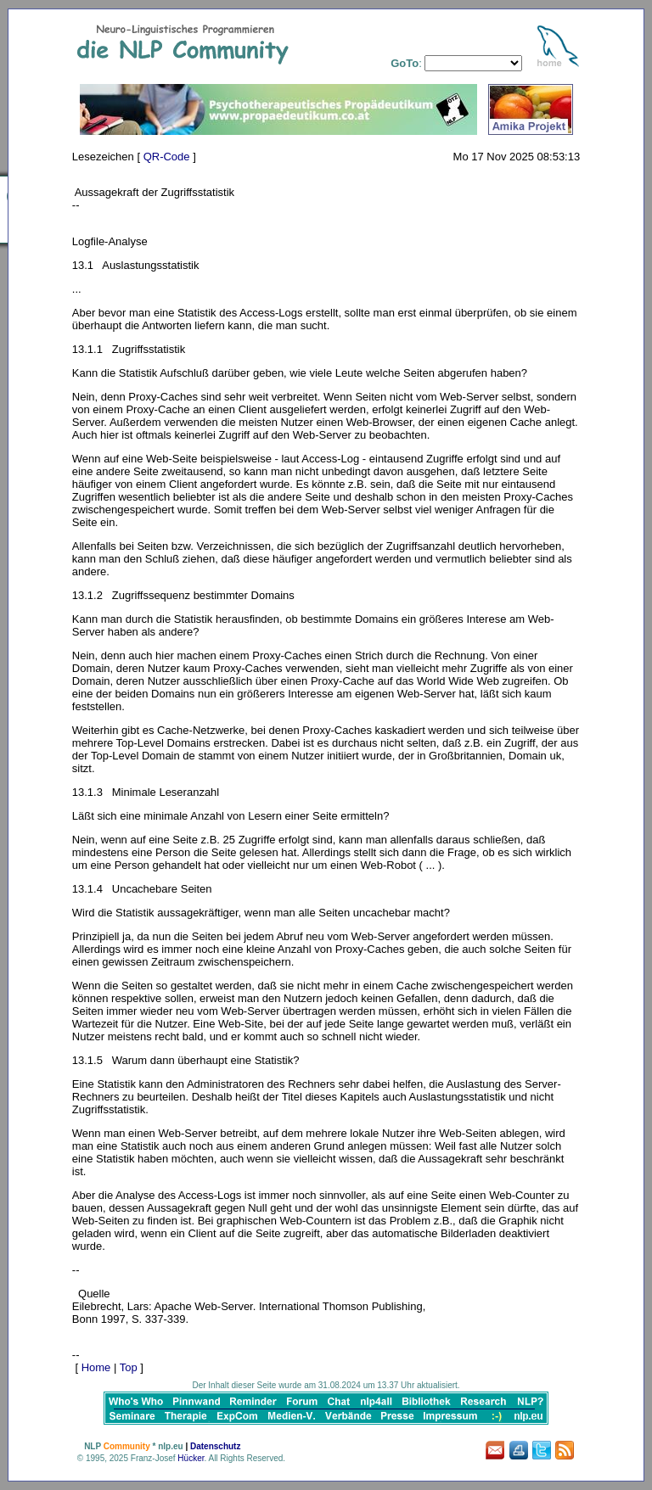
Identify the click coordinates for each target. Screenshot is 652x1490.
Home (96, 1367)
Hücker (190, 1458)
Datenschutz (215, 1446)
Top (129, 1367)
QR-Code (166, 156)
